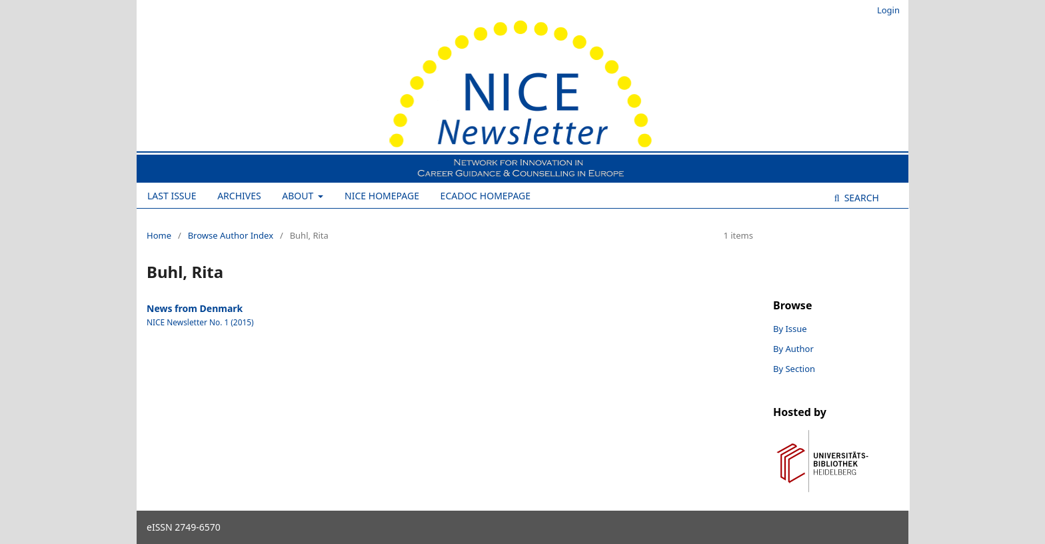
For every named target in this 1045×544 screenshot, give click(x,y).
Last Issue (172, 195)
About (299, 195)
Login (888, 10)
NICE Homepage (382, 195)
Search (860, 197)
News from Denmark (195, 308)
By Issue (790, 329)
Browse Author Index (230, 235)
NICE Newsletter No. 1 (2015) (200, 322)
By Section (794, 369)
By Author (793, 349)
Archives (239, 195)
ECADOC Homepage (485, 195)
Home (159, 235)
